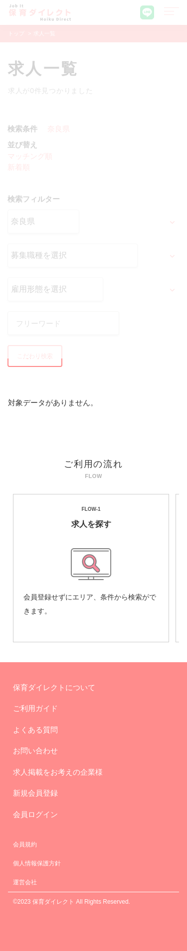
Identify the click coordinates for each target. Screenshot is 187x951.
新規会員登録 (35, 793)
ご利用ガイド (35, 708)
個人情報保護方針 (37, 863)
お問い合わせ (35, 750)
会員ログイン (35, 814)
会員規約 (25, 844)
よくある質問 (35, 729)
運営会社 (25, 882)
